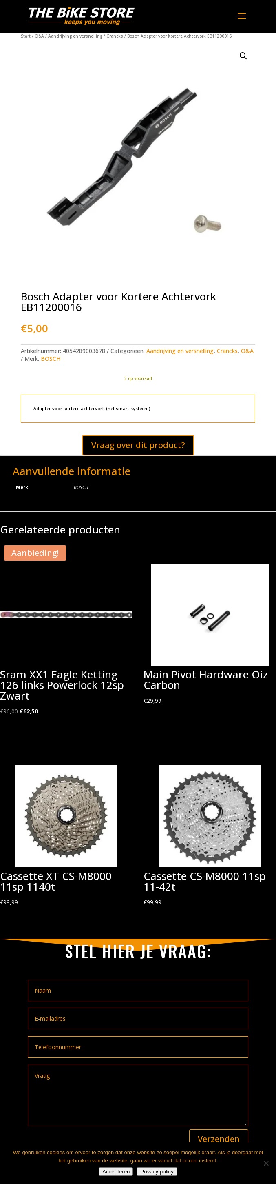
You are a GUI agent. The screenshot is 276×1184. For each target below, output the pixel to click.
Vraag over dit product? (138, 445)
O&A (39, 36)
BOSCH (50, 358)
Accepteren (116, 1171)
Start (26, 36)
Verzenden (219, 1138)
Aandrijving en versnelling (75, 36)
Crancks (114, 36)
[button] (243, 56)
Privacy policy (156, 1171)
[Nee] (266, 1163)
